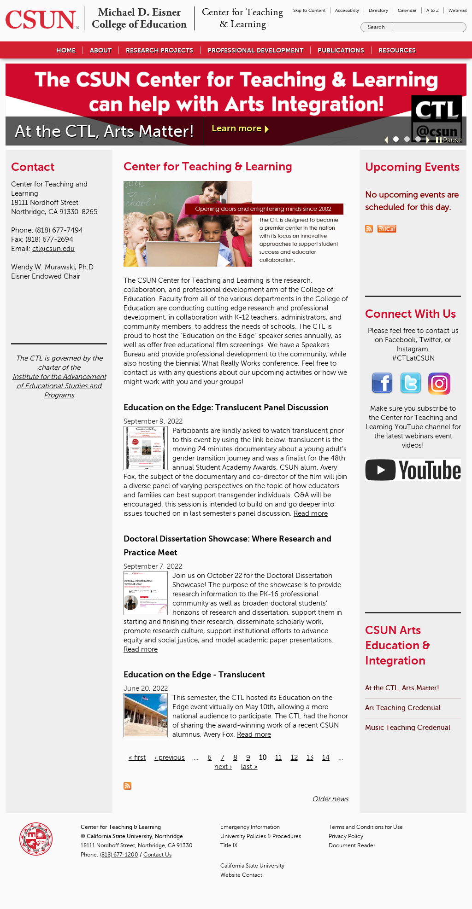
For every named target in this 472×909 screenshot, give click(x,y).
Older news (330, 799)
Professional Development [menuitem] (255, 50)
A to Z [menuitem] (432, 10)
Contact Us (157, 854)
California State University (252, 865)
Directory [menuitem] (378, 10)
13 (310, 757)
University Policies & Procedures (260, 836)
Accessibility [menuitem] (347, 10)
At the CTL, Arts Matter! (402, 516)
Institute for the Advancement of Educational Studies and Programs (59, 342)
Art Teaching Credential (403, 536)
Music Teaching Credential (407, 556)
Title (228, 845)
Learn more (236, 128)
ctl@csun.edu (53, 248)
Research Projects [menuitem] (159, 50)
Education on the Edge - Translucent (194, 674)
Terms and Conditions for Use (366, 827)
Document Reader (352, 845)
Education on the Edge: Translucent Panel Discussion (226, 407)
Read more (311, 513)
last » (249, 766)
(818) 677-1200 (119, 854)
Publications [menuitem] (341, 50)
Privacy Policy (346, 836)
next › (223, 766)
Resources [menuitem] (397, 50)
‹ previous (169, 757)
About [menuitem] (101, 50)
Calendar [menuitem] (407, 10)
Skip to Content (309, 10)
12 (294, 757)
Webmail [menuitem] (457, 10)
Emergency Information (250, 827)
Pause (452, 140)
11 (278, 757)
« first (137, 757)
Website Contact (241, 875)
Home (66, 50)
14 (326, 757)
